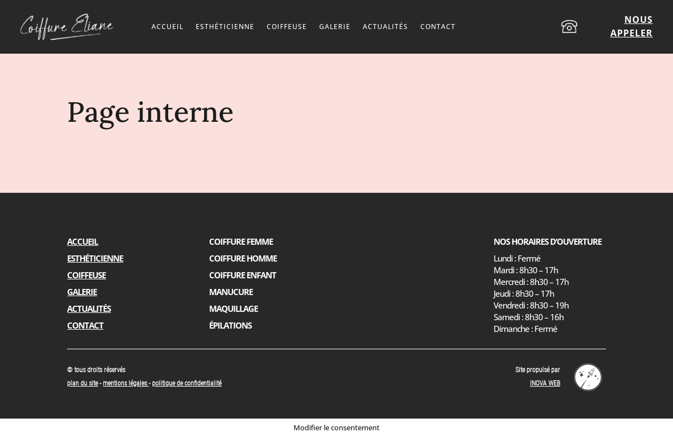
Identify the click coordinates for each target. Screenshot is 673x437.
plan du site (82, 383)
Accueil (167, 27)
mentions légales (126, 383)
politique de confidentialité (186, 383)
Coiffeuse (287, 27)
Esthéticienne (225, 27)
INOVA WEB (545, 383)
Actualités (385, 27)
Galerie (334, 27)
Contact (438, 27)
